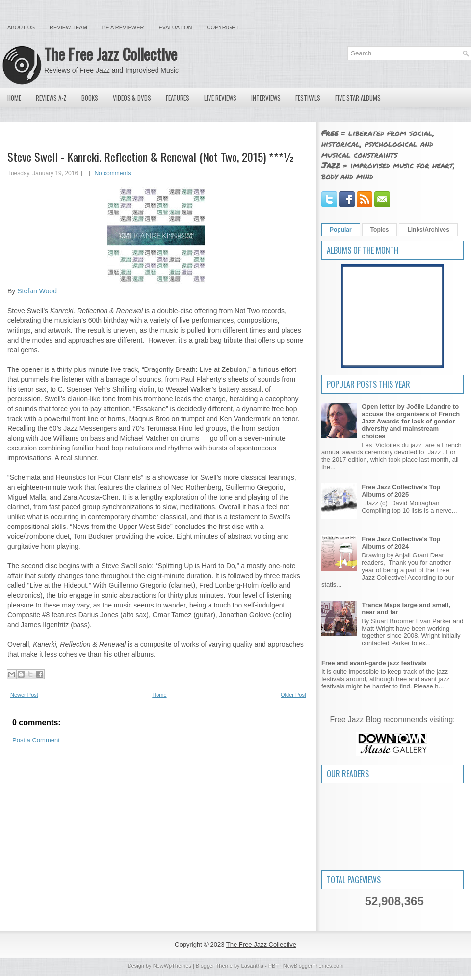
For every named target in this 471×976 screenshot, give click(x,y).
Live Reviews (220, 98)
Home (14, 98)
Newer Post (24, 695)
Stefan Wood (37, 291)
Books (89, 98)
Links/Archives (428, 229)
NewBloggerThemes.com (313, 966)
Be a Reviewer (123, 27)
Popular (341, 229)
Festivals (307, 98)
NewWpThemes (172, 966)
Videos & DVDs (132, 98)
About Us (21, 27)
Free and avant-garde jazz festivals (374, 663)
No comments (112, 173)
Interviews (266, 98)
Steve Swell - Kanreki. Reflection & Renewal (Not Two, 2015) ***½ (151, 156)
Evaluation (175, 27)
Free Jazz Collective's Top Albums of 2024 (401, 542)
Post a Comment (36, 740)
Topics (379, 229)
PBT (273, 966)
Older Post (293, 695)
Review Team (68, 27)
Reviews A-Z (51, 98)
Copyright (223, 27)
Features (177, 98)
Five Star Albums (358, 98)
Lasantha (252, 966)
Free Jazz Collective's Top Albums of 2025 (401, 490)
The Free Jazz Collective (110, 53)
